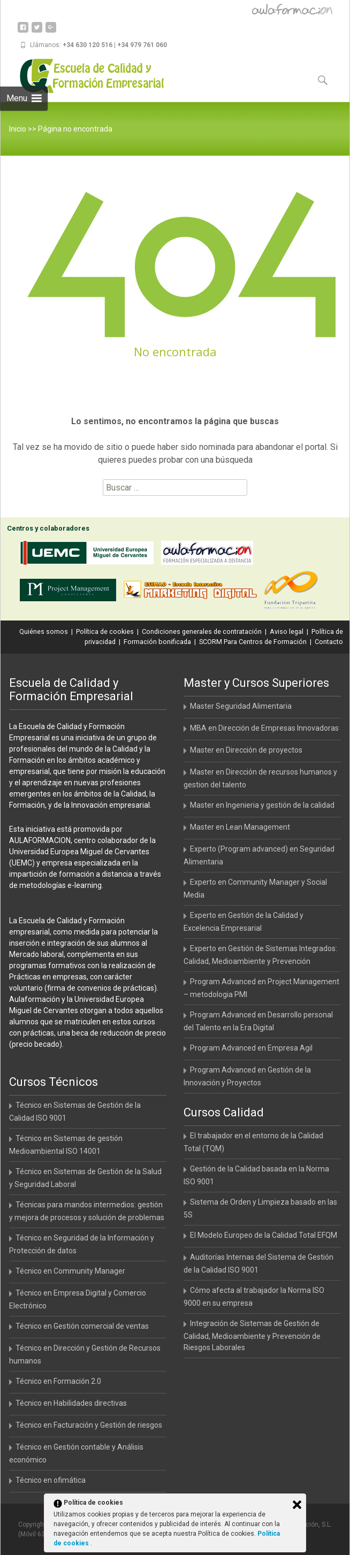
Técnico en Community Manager (70, 1271)
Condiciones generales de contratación (202, 631)
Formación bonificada (157, 642)
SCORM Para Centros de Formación (253, 642)
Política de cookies (105, 631)
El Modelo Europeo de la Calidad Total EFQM (263, 1235)
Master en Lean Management (240, 827)
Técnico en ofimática (51, 1480)
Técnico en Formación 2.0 (58, 1381)
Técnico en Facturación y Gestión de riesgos (89, 1425)
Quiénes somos (43, 631)
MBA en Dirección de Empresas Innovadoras (264, 728)
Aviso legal (286, 631)
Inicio (17, 129)
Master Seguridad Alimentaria (241, 706)
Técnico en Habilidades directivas (71, 1403)
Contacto (329, 642)
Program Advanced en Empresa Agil (251, 1048)
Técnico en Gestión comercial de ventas (82, 1326)
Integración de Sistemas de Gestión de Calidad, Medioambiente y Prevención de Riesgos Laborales (252, 1335)
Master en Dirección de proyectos (246, 750)
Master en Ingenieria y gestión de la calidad (262, 805)
